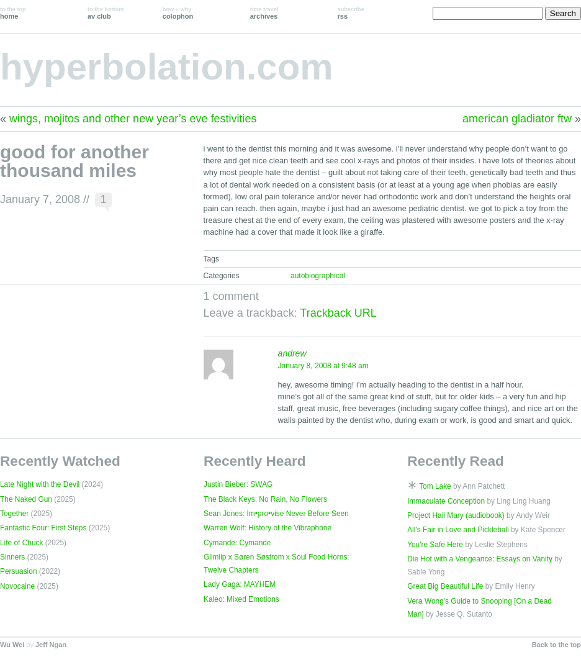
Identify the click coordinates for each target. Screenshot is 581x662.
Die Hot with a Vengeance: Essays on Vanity (479, 559)
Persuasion (18, 571)
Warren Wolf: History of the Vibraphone (267, 528)
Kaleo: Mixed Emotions (241, 599)
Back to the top (556, 644)
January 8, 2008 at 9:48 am (323, 365)
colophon (178, 13)
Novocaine (17, 586)
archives (264, 13)
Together (14, 513)
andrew (292, 353)
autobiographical (317, 275)
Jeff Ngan (50, 644)
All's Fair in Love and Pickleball (458, 529)
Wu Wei (12, 644)
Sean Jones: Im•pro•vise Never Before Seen (276, 513)
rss (351, 13)
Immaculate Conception (446, 501)
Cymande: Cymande (237, 542)
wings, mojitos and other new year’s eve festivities (133, 118)
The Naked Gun (26, 499)
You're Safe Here (435, 544)
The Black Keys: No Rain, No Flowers (265, 499)
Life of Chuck (21, 542)
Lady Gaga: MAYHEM (240, 584)
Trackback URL (338, 313)
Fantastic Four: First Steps (43, 528)
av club (106, 13)
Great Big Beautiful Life (445, 586)
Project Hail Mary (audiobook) (456, 515)
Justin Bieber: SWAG (238, 484)
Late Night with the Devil (39, 484)
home (13, 13)
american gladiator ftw (517, 118)
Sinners (12, 557)
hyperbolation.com (166, 67)
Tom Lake (435, 486)
